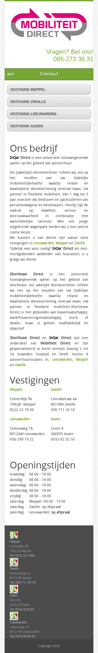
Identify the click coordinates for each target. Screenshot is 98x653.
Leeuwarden (44, 243)
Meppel (62, 243)
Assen (55, 419)
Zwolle (79, 243)
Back (10, 74)
